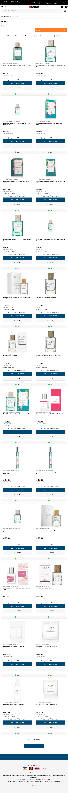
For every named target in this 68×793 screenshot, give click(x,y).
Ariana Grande (40, 36)
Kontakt (34, 785)
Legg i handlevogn (17, 83)
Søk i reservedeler (48, 2)
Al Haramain (18, 36)
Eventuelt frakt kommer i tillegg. (9, 76)
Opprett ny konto (56, 2)
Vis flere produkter (34, 746)
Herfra (48, 36)
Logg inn (64, 2)
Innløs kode (40, 2)
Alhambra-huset (28, 36)
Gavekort (34, 2)
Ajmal (55, 36)
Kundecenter (27, 2)
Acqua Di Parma (7, 36)
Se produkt (17, 88)
